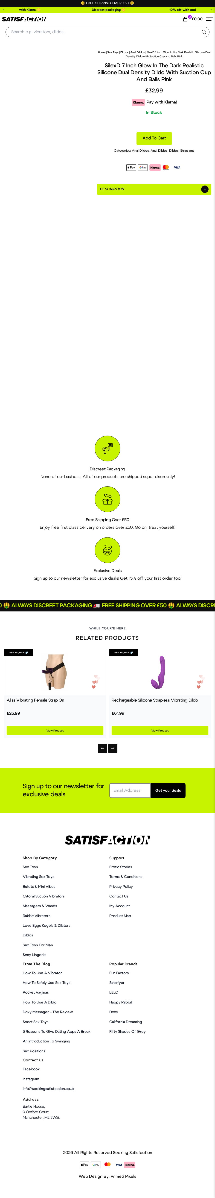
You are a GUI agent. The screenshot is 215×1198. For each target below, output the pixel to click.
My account (119, 906)
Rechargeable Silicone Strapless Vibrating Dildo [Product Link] (155, 700)
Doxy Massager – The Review (48, 1012)
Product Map (120, 916)
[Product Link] (55, 672)
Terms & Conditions (125, 877)
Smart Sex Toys (36, 1022)
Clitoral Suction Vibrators (44, 896)
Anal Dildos (137, 52)
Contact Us (118, 896)
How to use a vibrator (42, 973)
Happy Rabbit (120, 1002)
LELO (113, 992)
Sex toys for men (38, 945)
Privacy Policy (121, 886)
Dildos (124, 52)
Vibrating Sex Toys (38, 877)
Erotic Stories (120, 867)
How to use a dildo (39, 1002)
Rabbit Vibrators (36, 916)
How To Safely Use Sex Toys (46, 983)
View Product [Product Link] (55, 730)
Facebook (31, 1069)
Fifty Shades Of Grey (127, 1031)
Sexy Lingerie (34, 955)
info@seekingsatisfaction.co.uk (48, 1089)
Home (101, 52)
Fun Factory (119, 973)
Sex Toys (113, 52)
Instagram (31, 1079)
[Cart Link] (193, 19)
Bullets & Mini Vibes (39, 886)
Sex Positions (34, 1051)
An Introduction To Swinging (46, 1041)
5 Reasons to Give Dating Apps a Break (56, 1031)
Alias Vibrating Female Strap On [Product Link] (35, 700)
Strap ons (187, 150)
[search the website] (204, 32)
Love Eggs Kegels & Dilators (46, 925)
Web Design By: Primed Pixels (107, 1176)
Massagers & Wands (40, 906)
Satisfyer (117, 983)
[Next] (112, 748)
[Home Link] (24, 19)
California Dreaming (125, 1022)
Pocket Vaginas (36, 992)
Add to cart (154, 138)
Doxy (113, 1012)
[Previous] (102, 748)
